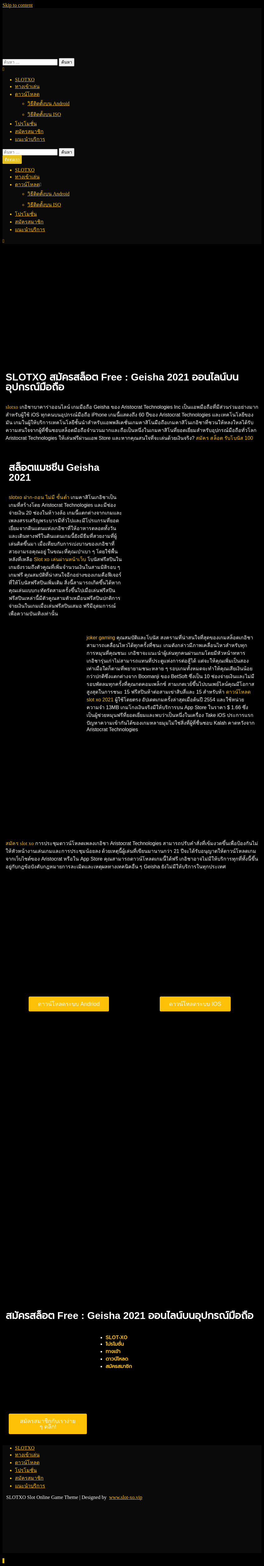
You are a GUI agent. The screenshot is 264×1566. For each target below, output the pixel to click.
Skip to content (17, 5)
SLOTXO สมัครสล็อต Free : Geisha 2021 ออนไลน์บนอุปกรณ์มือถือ (122, 382)
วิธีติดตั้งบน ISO (44, 114)
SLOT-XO (116, 1337)
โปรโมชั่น (26, 123)
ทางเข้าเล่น (27, 86)
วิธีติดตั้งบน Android (48, 103)
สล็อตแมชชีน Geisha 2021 (54, 472)
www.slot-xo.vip (125, 1497)
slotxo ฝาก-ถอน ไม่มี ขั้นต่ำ (39, 497)
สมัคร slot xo (20, 843)
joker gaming (101, 637)
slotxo (12, 407)
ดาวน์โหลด (27, 94)
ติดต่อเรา (12, 159)
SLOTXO (25, 79)
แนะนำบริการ (30, 139)
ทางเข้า (113, 1351)
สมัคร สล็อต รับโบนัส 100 (224, 438)
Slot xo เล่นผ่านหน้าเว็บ (60, 559)
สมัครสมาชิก (29, 131)
